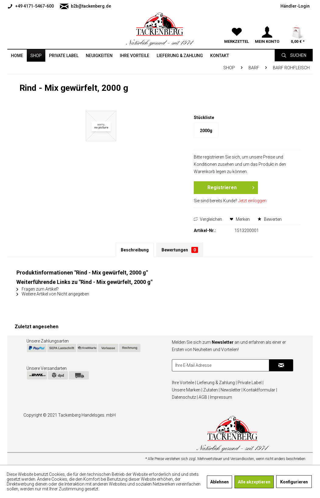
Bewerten (269, 219)
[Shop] (36, 55)
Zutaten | (211, 389)
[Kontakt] (220, 55)
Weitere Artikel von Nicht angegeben (52, 294)
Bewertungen (180, 250)
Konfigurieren (294, 481)
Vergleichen (208, 219)
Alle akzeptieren (254, 481)
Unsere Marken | (187, 389)
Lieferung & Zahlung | (217, 382)
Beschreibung (135, 249)
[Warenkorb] (297, 24)
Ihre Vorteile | (184, 382)
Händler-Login (295, 6)
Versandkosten (242, 459)
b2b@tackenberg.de (85, 6)
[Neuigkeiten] (99, 55)
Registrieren (230, 186)
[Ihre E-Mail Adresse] (221, 365)
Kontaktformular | (260, 389)
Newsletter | (231, 389)
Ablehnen (219, 481)
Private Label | (250, 382)
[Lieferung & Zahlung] (180, 55)
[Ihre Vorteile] (134, 55)
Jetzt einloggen (252, 200)
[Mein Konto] (267, 24)
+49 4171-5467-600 (30, 6)
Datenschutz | (185, 397)
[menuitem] (32, 6)
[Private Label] (63, 55)
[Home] (17, 55)
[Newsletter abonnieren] (281, 365)
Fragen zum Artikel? (37, 289)
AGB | (204, 397)
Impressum (221, 397)
